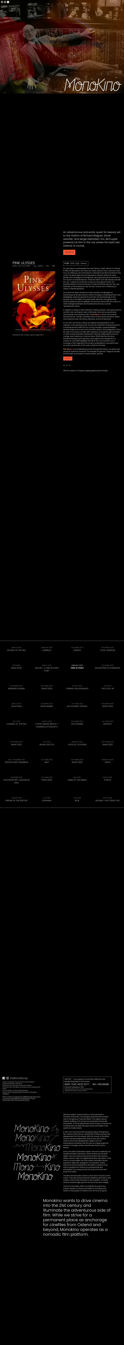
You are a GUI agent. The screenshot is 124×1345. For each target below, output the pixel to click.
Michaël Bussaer (17, 1092)
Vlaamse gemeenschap (22, 1100)
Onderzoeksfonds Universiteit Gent (20, 1098)
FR (5, 2)
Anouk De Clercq (91, 1132)
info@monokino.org (19, 1078)
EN (8, 2)
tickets (69, 252)
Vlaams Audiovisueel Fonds (89, 370)
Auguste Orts (18, 1097)
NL (2, 2)
